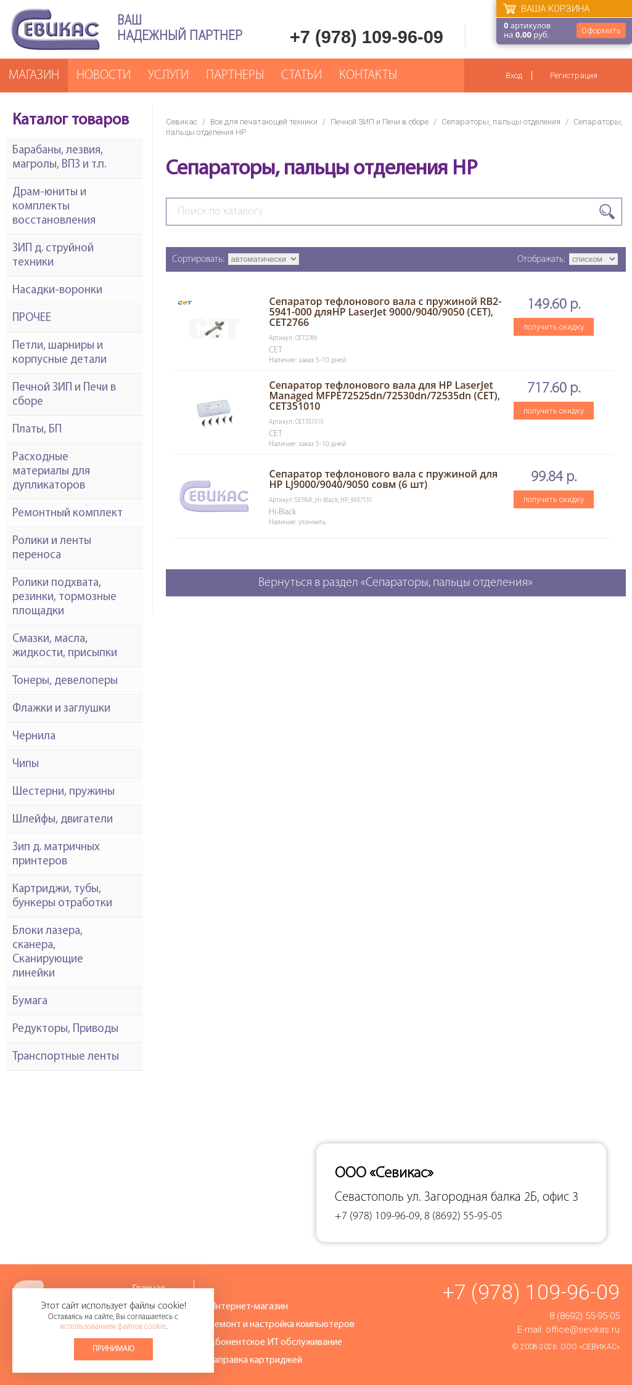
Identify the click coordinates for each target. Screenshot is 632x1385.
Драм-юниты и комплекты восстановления (54, 207)
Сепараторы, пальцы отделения (500, 121)
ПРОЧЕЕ (31, 318)
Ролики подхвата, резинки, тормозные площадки (64, 597)
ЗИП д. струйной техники (53, 256)
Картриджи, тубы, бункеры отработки (62, 896)
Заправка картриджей (255, 1360)
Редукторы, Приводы (65, 1029)
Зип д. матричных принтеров (56, 854)
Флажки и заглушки (61, 709)
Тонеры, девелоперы (65, 681)
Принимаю (113, 1349)
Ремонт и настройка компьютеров (282, 1325)
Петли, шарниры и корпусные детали (59, 353)
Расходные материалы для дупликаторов (51, 472)
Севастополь (369, 1197)
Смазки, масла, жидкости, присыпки (64, 646)
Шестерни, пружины (63, 792)
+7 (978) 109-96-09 (366, 37)
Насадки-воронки (57, 290)
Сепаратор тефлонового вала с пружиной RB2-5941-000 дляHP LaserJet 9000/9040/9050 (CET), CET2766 (385, 311)
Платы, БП (37, 430)
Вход (514, 75)
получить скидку (553, 326)
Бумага (29, 1001)
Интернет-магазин (248, 1307)
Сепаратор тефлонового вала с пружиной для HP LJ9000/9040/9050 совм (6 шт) (383, 479)
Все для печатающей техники (264, 121)
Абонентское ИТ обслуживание (275, 1342)
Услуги (168, 75)
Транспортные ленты (65, 1057)
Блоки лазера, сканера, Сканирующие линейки (47, 952)
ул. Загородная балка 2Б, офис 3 (492, 1197)
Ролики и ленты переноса (51, 548)
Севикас (181, 121)
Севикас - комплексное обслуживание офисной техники (55, 29)
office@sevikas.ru (583, 1329)
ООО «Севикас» (590, 1346)
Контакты (368, 75)
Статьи (301, 75)
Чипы (25, 764)
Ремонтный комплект (67, 513)
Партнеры (235, 75)
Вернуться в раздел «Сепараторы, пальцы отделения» (395, 583)
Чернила (33, 736)
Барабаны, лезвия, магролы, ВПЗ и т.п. (59, 158)
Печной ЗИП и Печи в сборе (379, 121)
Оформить (601, 30)
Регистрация (573, 75)
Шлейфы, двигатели (62, 820)
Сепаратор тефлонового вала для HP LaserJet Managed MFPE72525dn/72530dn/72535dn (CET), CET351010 (384, 395)
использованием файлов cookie (113, 1327)
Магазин (34, 75)
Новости (103, 75)
